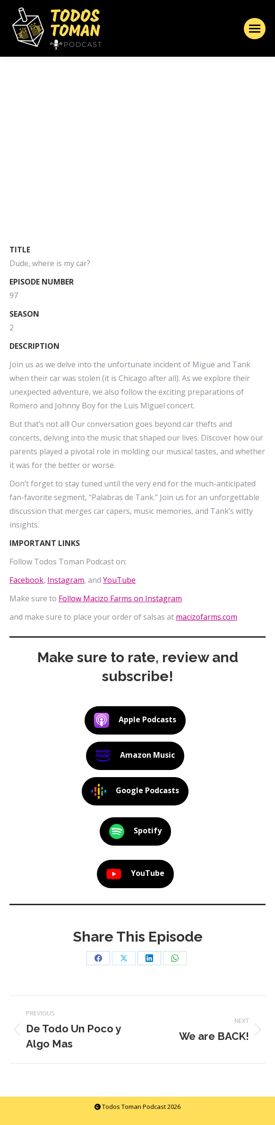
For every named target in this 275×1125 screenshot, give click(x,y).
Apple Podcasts (135, 720)
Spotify (135, 831)
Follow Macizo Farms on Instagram (120, 598)
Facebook (26, 580)
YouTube (119, 580)
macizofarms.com (206, 617)
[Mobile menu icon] (255, 28)
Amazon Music (135, 755)
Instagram (65, 580)
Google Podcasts (135, 791)
